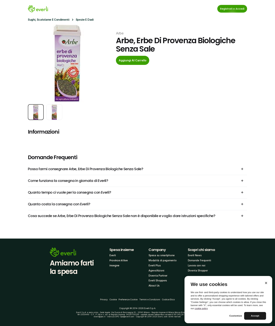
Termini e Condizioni (149, 299)
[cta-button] (132, 60)
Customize (235, 315)
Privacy (104, 299)
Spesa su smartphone (162, 255)
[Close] (266, 283)
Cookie (113, 299)
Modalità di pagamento (162, 260)
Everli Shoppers (158, 280)
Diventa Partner (158, 275)
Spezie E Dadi (85, 19)
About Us (154, 285)
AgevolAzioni (156, 270)
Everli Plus (155, 265)
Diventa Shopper (198, 270)
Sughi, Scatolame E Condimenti (48, 19)
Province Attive (118, 260)
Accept (255, 315)
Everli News (195, 255)
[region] (228, 299)
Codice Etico (168, 299)
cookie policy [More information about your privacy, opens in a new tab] (201, 308)
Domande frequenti (199, 260)
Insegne (114, 265)
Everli (112, 255)
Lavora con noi (196, 265)
